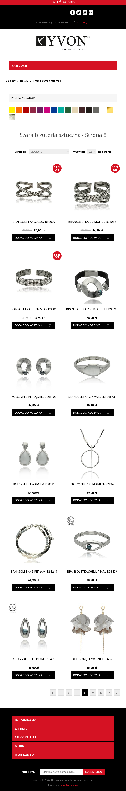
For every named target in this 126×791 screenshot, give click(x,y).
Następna (109, 692)
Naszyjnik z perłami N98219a (92, 484)
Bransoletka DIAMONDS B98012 (92, 222)
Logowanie (61, 22)
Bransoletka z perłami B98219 (34, 571)
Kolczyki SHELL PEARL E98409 (34, 659)
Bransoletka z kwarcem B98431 (92, 397)
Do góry (11, 81)
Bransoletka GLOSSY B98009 (34, 222)
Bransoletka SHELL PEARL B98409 (92, 571)
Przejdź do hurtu (63, 1)
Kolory (24, 81)
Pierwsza (53, 692)
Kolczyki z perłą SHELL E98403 (33, 397)
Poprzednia (61, 692)
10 (101, 692)
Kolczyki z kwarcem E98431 (34, 484)
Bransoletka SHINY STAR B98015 (34, 309)
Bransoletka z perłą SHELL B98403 (92, 309)
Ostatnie (117, 692)
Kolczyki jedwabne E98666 (92, 659)
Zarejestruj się (44, 22)
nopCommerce (69, 785)
